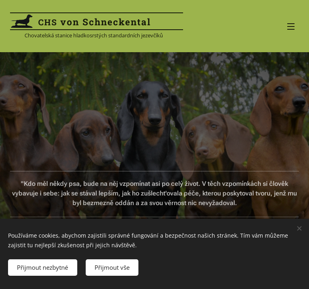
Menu (291, 26)
